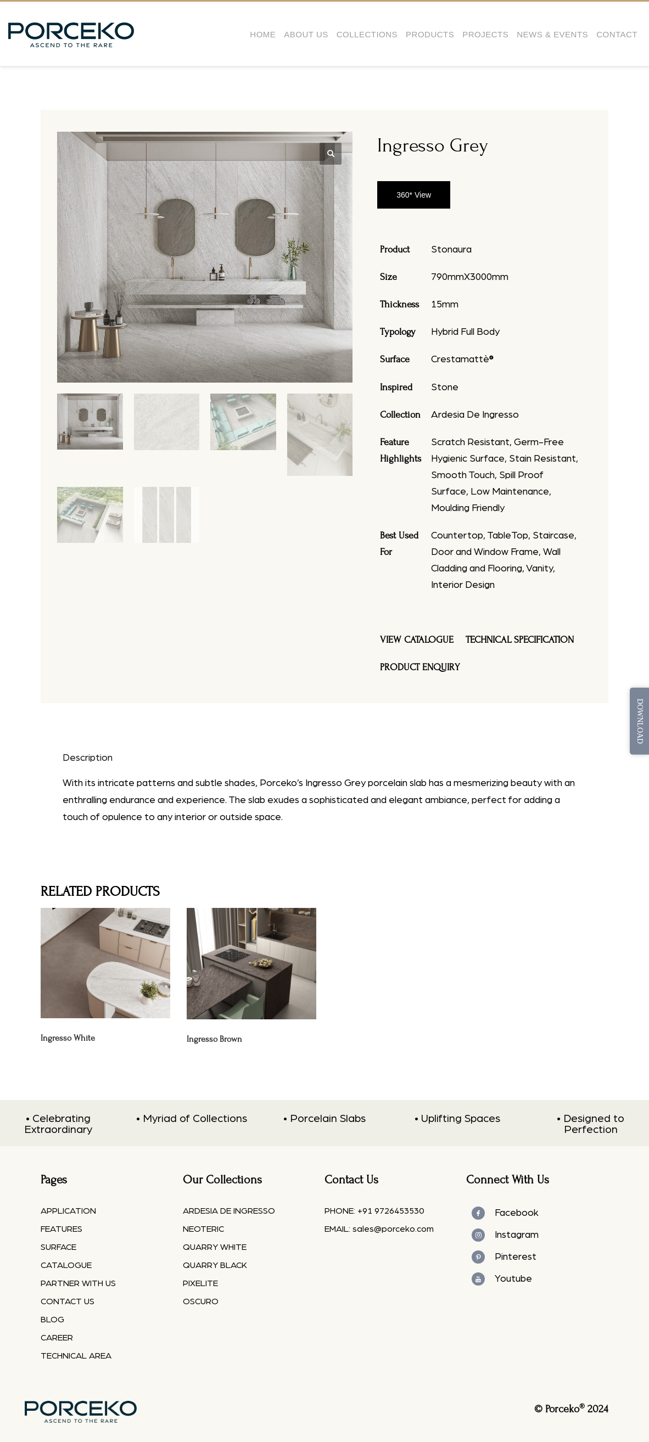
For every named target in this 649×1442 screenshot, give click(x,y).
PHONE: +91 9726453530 (374, 1211)
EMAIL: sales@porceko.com (379, 1229)
